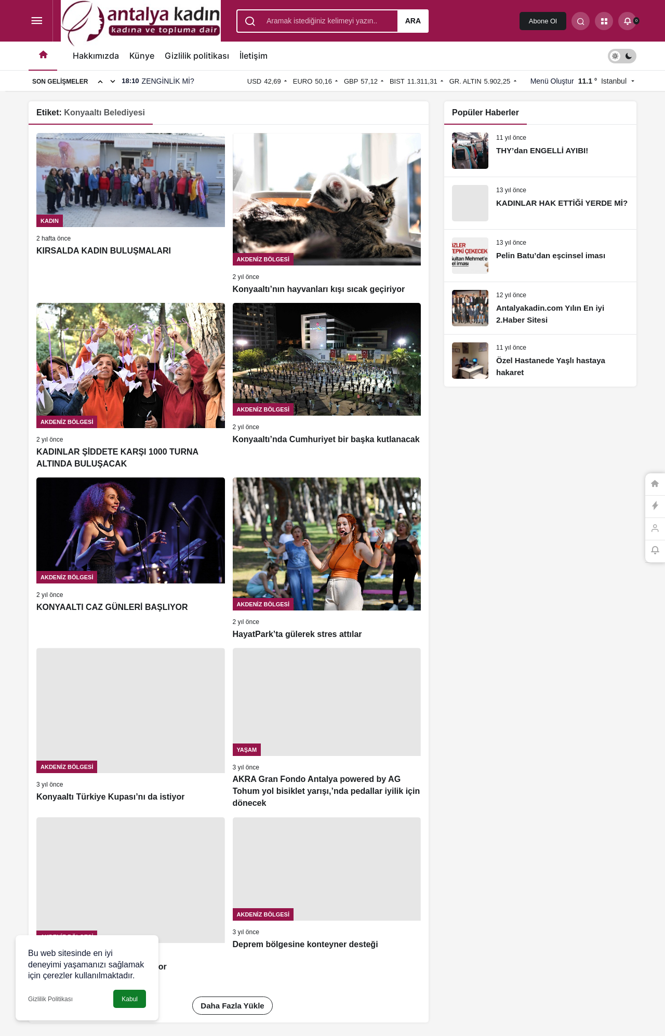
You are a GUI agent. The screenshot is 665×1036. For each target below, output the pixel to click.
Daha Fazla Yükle (232, 1005)
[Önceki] (100, 81)
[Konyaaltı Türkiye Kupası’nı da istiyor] (130, 728)
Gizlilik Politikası (50, 999)
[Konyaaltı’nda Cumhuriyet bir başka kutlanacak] (327, 386)
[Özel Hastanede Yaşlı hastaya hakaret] (540, 361)
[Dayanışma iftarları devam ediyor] (130, 895)
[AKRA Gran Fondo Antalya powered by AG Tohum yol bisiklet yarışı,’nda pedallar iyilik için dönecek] (327, 728)
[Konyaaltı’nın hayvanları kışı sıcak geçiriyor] (327, 214)
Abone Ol (543, 21)
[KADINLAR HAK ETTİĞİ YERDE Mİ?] (540, 203)
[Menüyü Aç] (37, 21)
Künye (141, 55)
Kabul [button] (130, 999)
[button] (604, 21)
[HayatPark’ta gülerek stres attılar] (327, 558)
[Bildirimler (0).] (627, 21)
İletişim (254, 55)
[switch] (622, 56)
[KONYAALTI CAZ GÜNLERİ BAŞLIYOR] (130, 558)
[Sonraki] (113, 81)
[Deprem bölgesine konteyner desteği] (327, 895)
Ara (413, 21)
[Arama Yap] (580, 21)
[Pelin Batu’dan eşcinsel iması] (540, 256)
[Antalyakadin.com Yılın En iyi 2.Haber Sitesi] (540, 308)
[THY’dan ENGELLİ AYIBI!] (540, 151)
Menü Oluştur (552, 81)
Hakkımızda (96, 55)
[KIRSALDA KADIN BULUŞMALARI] (130, 214)
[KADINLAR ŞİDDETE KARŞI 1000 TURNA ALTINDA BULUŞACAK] (130, 386)
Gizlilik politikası (197, 55)
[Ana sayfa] (43, 56)
